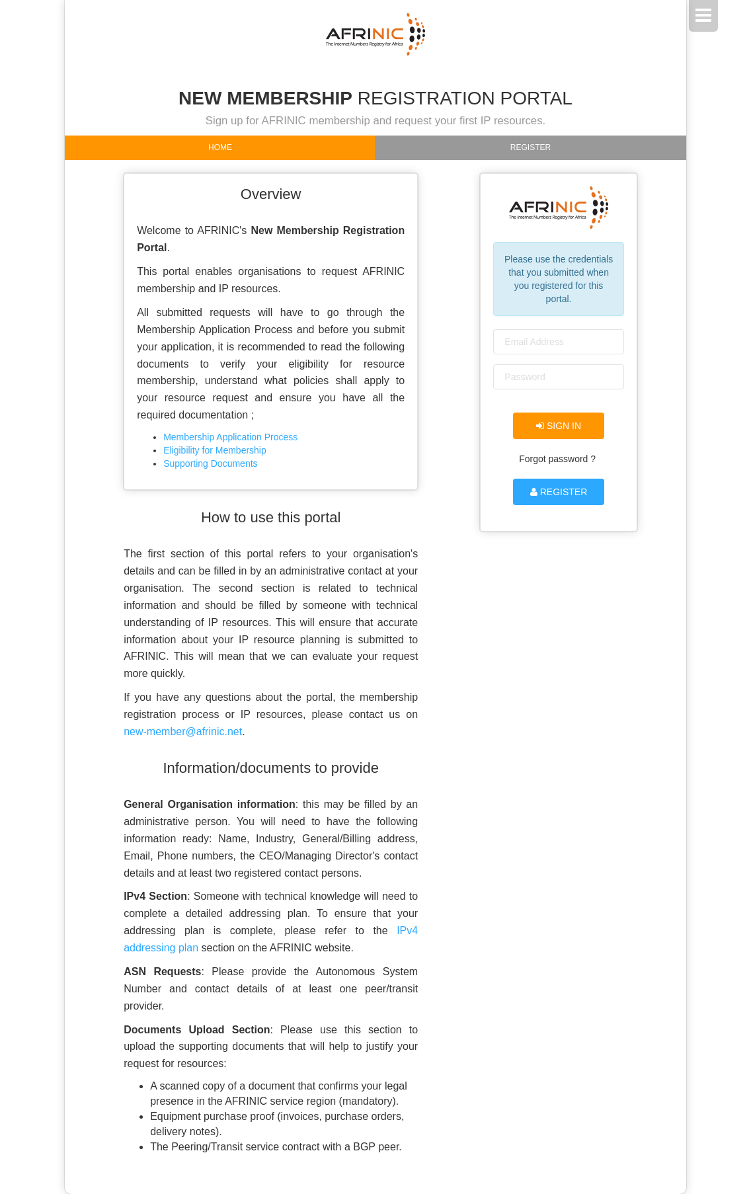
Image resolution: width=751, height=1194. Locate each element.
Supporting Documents (210, 463)
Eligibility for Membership (214, 450)
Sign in (558, 425)
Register (530, 147)
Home (220, 147)
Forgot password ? (557, 459)
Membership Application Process (230, 437)
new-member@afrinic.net (183, 731)
